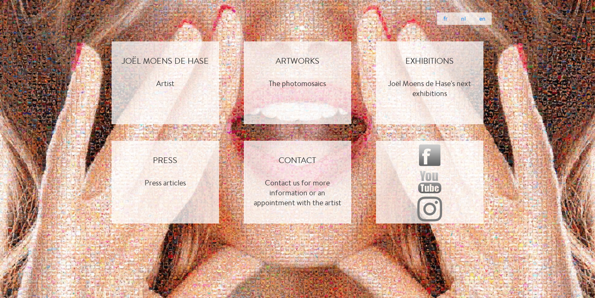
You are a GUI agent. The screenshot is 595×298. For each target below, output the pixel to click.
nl (463, 18)
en (482, 18)
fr (445, 18)
